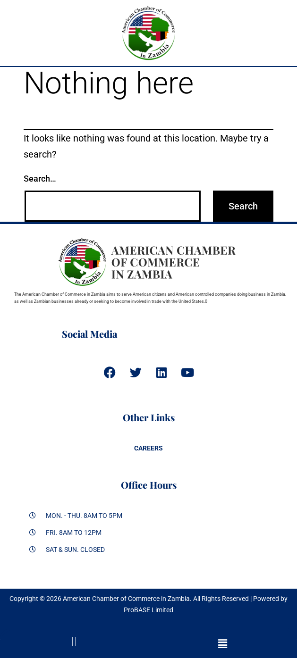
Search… (40, 178)
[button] (223, 644)
